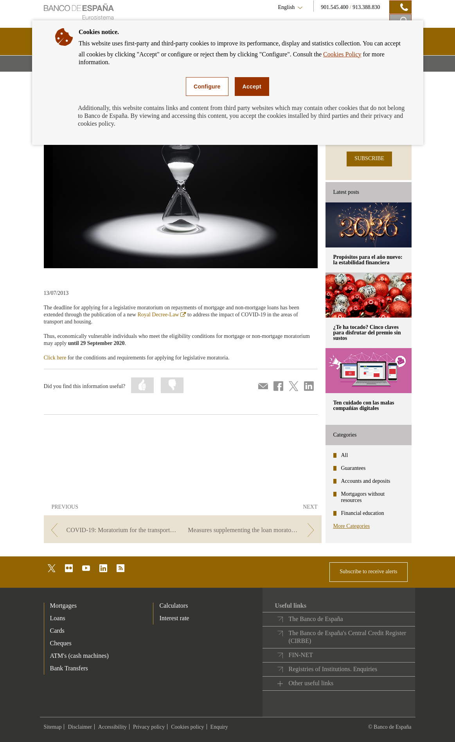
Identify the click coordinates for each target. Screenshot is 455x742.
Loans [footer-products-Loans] (57, 618)
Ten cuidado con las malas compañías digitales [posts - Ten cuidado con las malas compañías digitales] (363, 405)
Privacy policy (149, 727)
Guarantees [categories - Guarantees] (353, 468)
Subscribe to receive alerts (368, 571)
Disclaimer (80, 727)
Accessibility (112, 727)
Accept (252, 86)
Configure (207, 86)
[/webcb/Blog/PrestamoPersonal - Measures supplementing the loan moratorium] (252, 530)
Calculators (173, 605)
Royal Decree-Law (161, 315)
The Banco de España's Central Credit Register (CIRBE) (347, 637)
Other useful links (310, 683)
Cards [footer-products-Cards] (57, 630)
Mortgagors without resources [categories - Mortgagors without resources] (363, 497)
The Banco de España (315, 619)
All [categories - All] (344, 455)
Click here (55, 358)
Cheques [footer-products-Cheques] (61, 643)
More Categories (351, 526)
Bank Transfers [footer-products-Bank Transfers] (69, 668)
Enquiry (219, 727)
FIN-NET (300, 655)
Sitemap (53, 727)
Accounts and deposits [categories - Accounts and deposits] (365, 481)
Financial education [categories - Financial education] (362, 513)
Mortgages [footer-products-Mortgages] (63, 605)
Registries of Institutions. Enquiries (332, 669)
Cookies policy (187, 727)
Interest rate (174, 618)
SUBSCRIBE (369, 158)
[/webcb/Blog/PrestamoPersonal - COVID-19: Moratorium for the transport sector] (112, 530)
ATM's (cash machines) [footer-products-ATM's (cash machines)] (79, 655)
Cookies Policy (342, 54)
